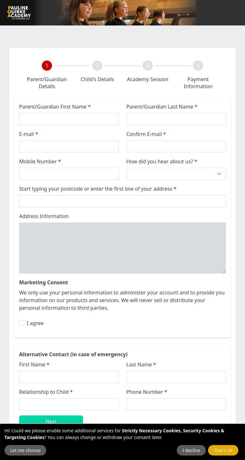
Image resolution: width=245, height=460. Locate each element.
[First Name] (69, 377)
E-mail (28, 134)
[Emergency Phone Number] (176, 404)
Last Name (141, 364)
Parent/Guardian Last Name (161, 106)
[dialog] (122, 442)
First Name (34, 364)
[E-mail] (69, 146)
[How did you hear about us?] (176, 174)
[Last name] (176, 119)
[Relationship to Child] (69, 404)
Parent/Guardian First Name (55, 106)
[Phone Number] (69, 174)
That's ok (223, 450)
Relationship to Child (46, 391)
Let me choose (25, 450)
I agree (35, 323)
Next (50, 421)
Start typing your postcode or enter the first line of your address (97, 188)
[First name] (69, 119)
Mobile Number (40, 161)
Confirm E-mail (146, 134)
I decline (191, 450)
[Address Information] (122, 248)
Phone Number (146, 391)
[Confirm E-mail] (176, 146)
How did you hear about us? (161, 161)
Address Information (44, 216)
